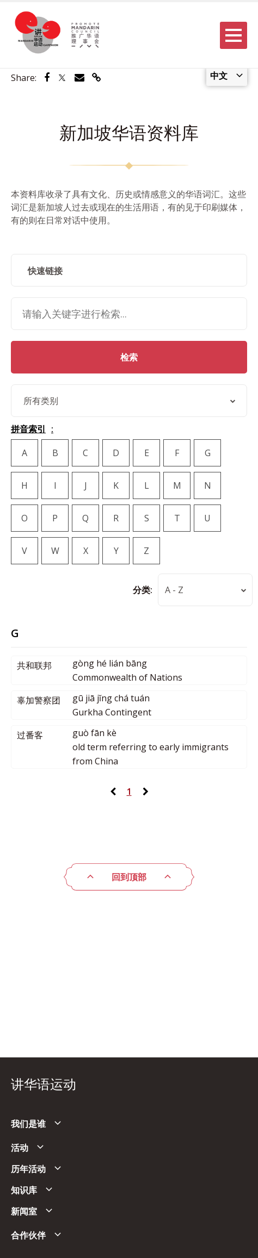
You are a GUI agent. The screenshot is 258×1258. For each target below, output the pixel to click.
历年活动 (28, 1169)
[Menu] (233, 35)
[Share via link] (96, 77)
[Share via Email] (79, 77)
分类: (142, 590)
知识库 (24, 1190)
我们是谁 (28, 1124)
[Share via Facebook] (47, 77)
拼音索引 (28, 429)
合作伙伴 (28, 1235)
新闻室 (24, 1211)
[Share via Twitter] (62, 77)
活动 (19, 1148)
